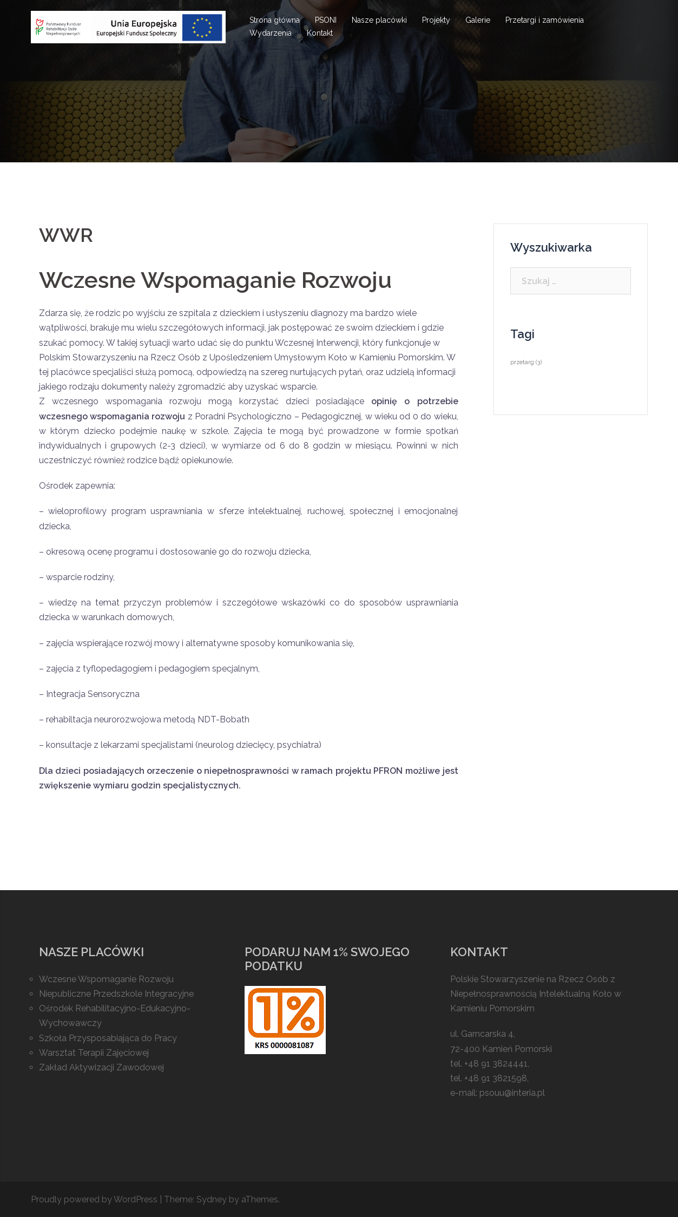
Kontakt (320, 33)
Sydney (211, 1199)
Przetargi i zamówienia (544, 20)
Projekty (436, 20)
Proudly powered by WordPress (94, 1199)
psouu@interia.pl (512, 1093)
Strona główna (274, 20)
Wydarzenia (270, 33)
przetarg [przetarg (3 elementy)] (526, 362)
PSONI (326, 20)
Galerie (477, 20)
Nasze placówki (379, 20)
